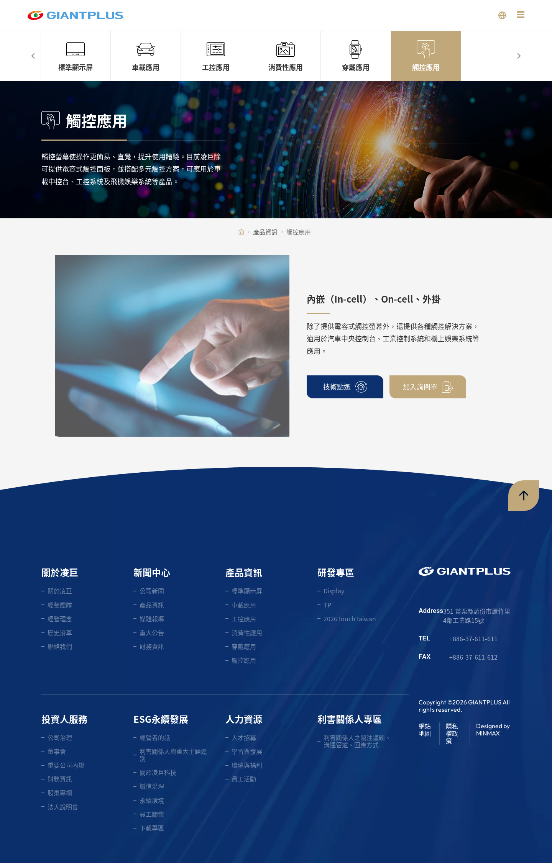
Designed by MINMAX (493, 729)
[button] (33, 56)
